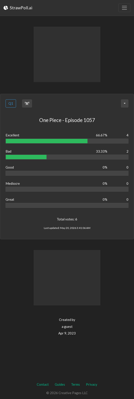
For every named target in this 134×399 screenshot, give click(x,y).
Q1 (10, 103)
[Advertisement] (67, 54)
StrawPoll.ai (18, 7)
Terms (75, 384)
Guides (60, 384)
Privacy (91, 384)
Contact (43, 384)
